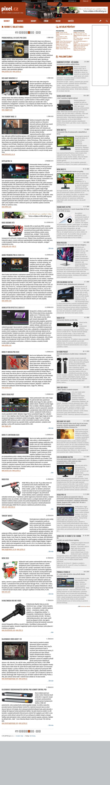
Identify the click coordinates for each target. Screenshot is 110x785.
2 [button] (24, 32)
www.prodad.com (7, 71)
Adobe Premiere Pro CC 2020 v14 (13, 255)
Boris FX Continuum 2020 (10, 435)
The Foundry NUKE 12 (9, 116)
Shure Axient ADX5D (63, 42)
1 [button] (22, 32)
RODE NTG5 (5, 479)
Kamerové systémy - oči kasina (64, 34)
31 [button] (36, 32)
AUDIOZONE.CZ (26, 1)
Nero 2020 (5, 558)
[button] (16, 32)
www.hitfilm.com (6, 207)
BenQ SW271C (62, 44)
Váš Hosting (32, 736)
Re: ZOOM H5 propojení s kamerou (80, 42)
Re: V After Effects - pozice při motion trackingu (81, 39)
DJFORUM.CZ (58, 1)
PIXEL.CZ (85, 1)
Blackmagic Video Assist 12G (12, 639)
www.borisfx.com (6, 387)
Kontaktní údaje (19, 736)
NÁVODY (33, 21)
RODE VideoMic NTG (8, 222)
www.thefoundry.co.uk (8, 154)
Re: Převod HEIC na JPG (80, 34)
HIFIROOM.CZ (72, 1)
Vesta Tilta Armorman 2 (64, 41)
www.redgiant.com (7, 110)
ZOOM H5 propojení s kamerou (62, 39)
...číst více (50, 248)
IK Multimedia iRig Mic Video (11, 600)
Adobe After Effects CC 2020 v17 (13, 307)
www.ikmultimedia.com (8, 630)
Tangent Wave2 (7, 515)
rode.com (4, 507)
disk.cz (14, 246)
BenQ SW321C (62, 47)
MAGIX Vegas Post (8, 394)
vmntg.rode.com (6, 246)
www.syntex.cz (17, 71)
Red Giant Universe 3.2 (9, 78)
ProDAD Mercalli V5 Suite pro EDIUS (14, 37)
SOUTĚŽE (71, 21)
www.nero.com (6, 592)
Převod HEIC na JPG (61, 36)
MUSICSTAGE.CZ (42, 1)
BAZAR (58, 21)
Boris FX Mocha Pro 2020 (10, 352)
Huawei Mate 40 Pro (63, 48)
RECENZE (20, 21)
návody (88, 606)
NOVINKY (7, 21)
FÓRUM (46, 21)
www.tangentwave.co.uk (9, 549)
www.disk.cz (11, 507)
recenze (83, 606)
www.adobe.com (6, 301)
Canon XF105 (61, 32)
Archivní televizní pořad (62, 45)
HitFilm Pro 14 (7, 161)
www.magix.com (6, 426)
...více (51, 472)
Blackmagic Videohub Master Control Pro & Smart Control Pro (24, 689)
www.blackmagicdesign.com (10, 678)
